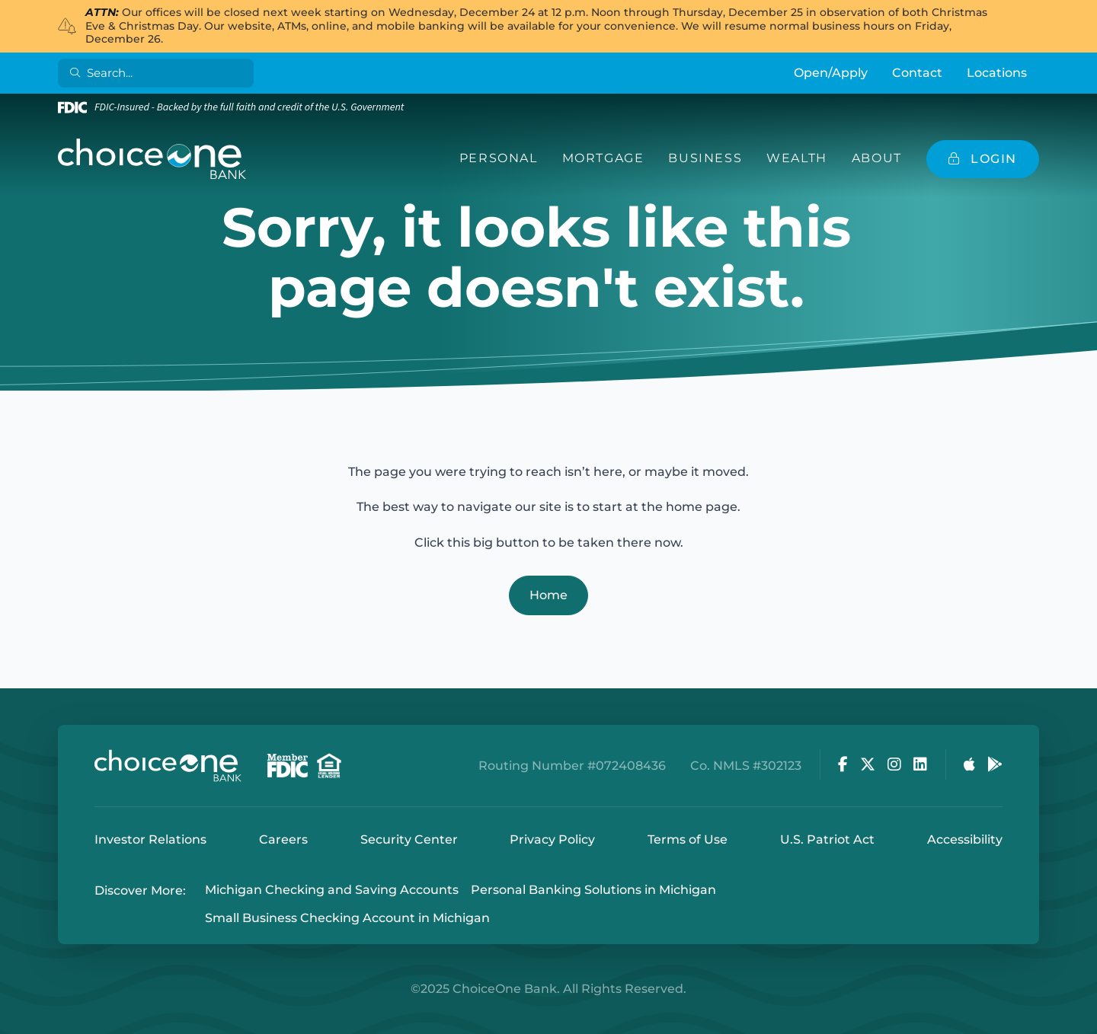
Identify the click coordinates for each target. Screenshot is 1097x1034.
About (877, 158)
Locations (997, 72)
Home (548, 595)
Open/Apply (831, 72)
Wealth (796, 158)
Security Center (409, 839)
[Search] (159, 73)
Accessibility (965, 839)
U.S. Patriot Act (827, 839)
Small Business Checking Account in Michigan (347, 918)
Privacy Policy (552, 839)
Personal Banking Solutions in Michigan (593, 890)
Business (705, 158)
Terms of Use (688, 839)
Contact (917, 72)
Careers (283, 839)
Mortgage (603, 158)
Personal (498, 158)
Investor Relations (150, 839)
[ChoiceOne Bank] (152, 159)
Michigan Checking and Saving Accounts (332, 890)
